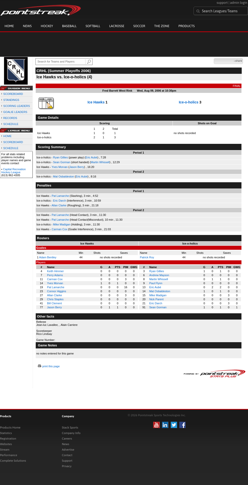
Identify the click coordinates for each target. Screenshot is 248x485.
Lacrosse (116, 26)
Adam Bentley (47, 257)
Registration (8, 438)
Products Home (10, 427)
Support (67, 460)
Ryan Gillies (60, 157)
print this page (51, 366)
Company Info (71, 433)
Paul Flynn (155, 283)
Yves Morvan (60, 166)
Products (186, 26)
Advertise (68, 449)
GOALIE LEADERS (15, 111)
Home (9, 26)
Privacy (66, 466)
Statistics (6, 433)
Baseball (69, 26)
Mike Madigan (61, 224)
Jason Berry (76, 166)
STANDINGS (11, 99)
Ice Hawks (96, 102)
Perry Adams (55, 275)
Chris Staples (55, 299)
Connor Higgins (56, 291)
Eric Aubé (91, 157)
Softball (93, 26)
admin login (238, 3)
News (27, 26)
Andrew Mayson (159, 275)
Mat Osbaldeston (63, 176)
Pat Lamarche (60, 195)
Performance (8, 455)
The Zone (161, 26)
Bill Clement (54, 303)
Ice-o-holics (188, 102)
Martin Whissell (100, 162)
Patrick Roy (147, 257)
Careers (67, 438)
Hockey (47, 26)
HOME (7, 136)
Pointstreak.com (40, 11)
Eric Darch (59, 200)
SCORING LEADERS (16, 105)
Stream (4, 449)
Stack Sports (70, 427)
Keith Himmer (55, 271)
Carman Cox (59, 229)
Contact (67, 455)
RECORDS (10, 117)
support (222, 3)
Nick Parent (156, 299)
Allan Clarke (59, 205)
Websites (6, 444)
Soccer (139, 26)
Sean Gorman (61, 162)
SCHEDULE (10, 124)
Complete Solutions (13, 460)
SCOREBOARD (13, 93)
